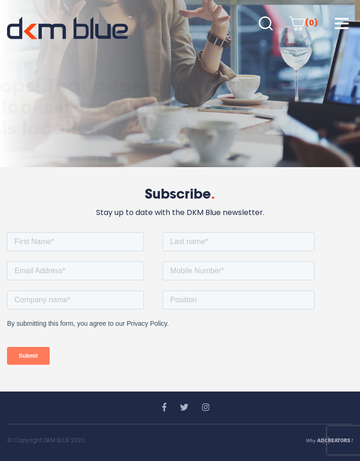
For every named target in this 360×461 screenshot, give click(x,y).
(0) (303, 22)
